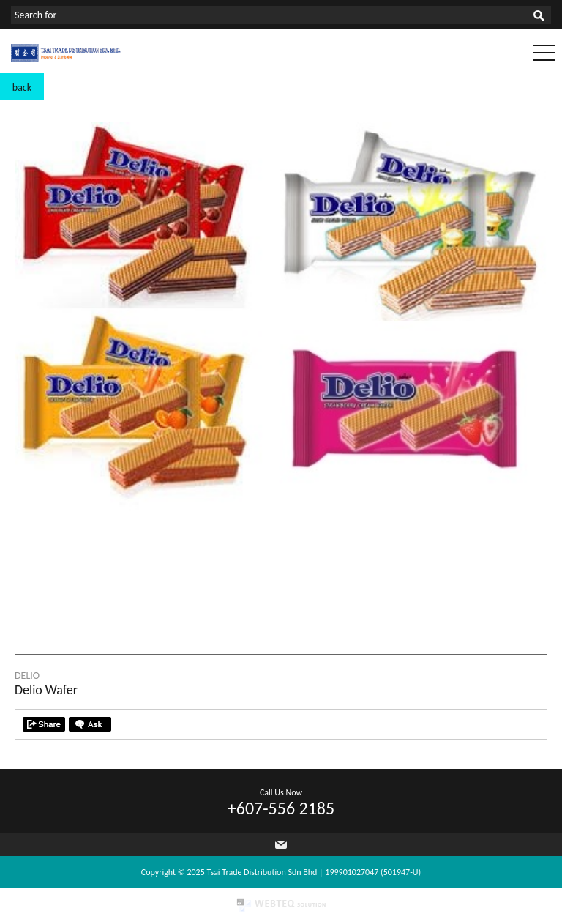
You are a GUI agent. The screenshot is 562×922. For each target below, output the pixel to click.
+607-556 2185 (281, 808)
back (21, 87)
